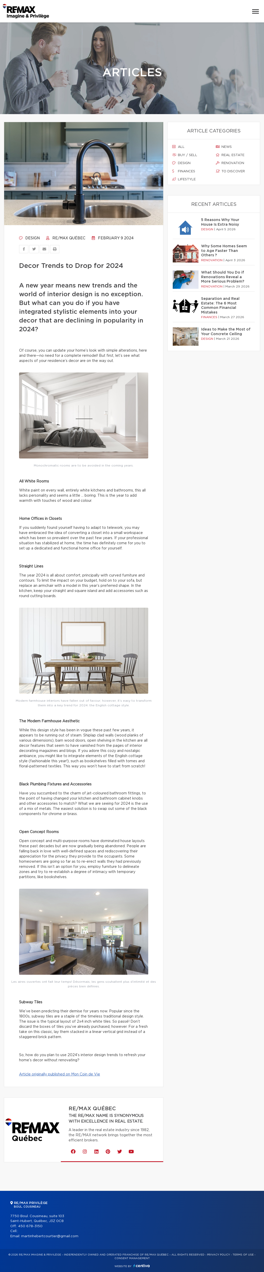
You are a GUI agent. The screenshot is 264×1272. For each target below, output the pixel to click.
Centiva (141, 1265)
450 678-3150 (30, 1226)
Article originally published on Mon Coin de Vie (59, 1074)
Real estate (230, 155)
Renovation (230, 163)
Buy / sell (184, 155)
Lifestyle (184, 179)
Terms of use (243, 1254)
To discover (230, 171)
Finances (183, 171)
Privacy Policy (218, 1254)
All (178, 147)
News (224, 147)
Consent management (132, 1258)
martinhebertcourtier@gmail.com (49, 1236)
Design (29, 238)
